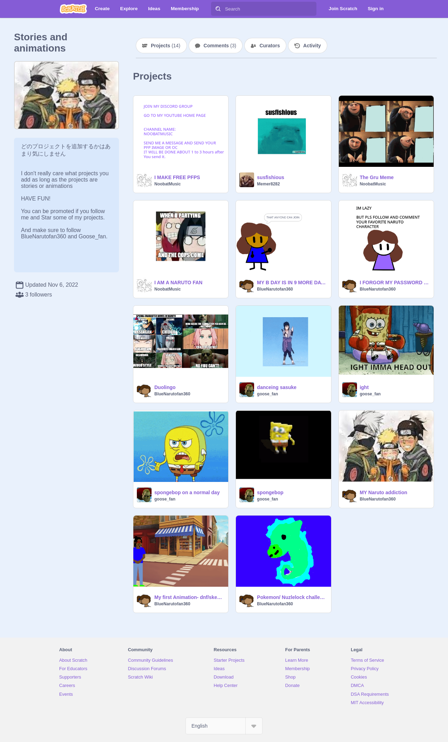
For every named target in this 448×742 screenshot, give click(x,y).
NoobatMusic (167, 184)
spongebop (270, 492)
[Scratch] (73, 9)
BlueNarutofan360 (275, 289)
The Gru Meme (377, 177)
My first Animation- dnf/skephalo (189, 597)
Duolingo (165, 387)
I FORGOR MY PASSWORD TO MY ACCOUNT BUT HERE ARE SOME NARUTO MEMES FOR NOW (394, 282)
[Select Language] (224, 725)
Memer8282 (268, 184)
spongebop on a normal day (187, 492)
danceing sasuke (276, 387)
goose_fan (267, 394)
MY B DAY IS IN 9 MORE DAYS (292, 282)
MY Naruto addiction (383, 492)
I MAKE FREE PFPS (177, 177)
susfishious (270, 177)
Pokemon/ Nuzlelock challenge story (292, 597)
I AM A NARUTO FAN (178, 282)
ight (364, 387)
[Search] (218, 9)
